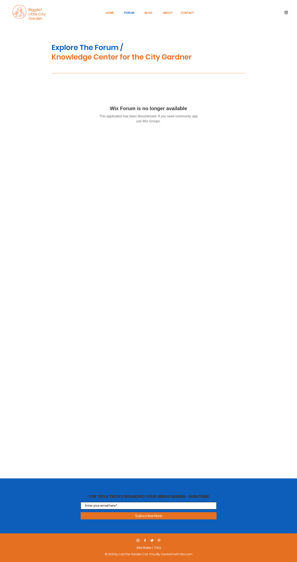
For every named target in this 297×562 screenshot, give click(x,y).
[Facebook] (145, 540)
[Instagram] (138, 540)
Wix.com (186, 554)
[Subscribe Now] (149, 515)
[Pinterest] (159, 540)
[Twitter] (152, 540)
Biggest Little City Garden (37, 14)
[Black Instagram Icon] (286, 12)
